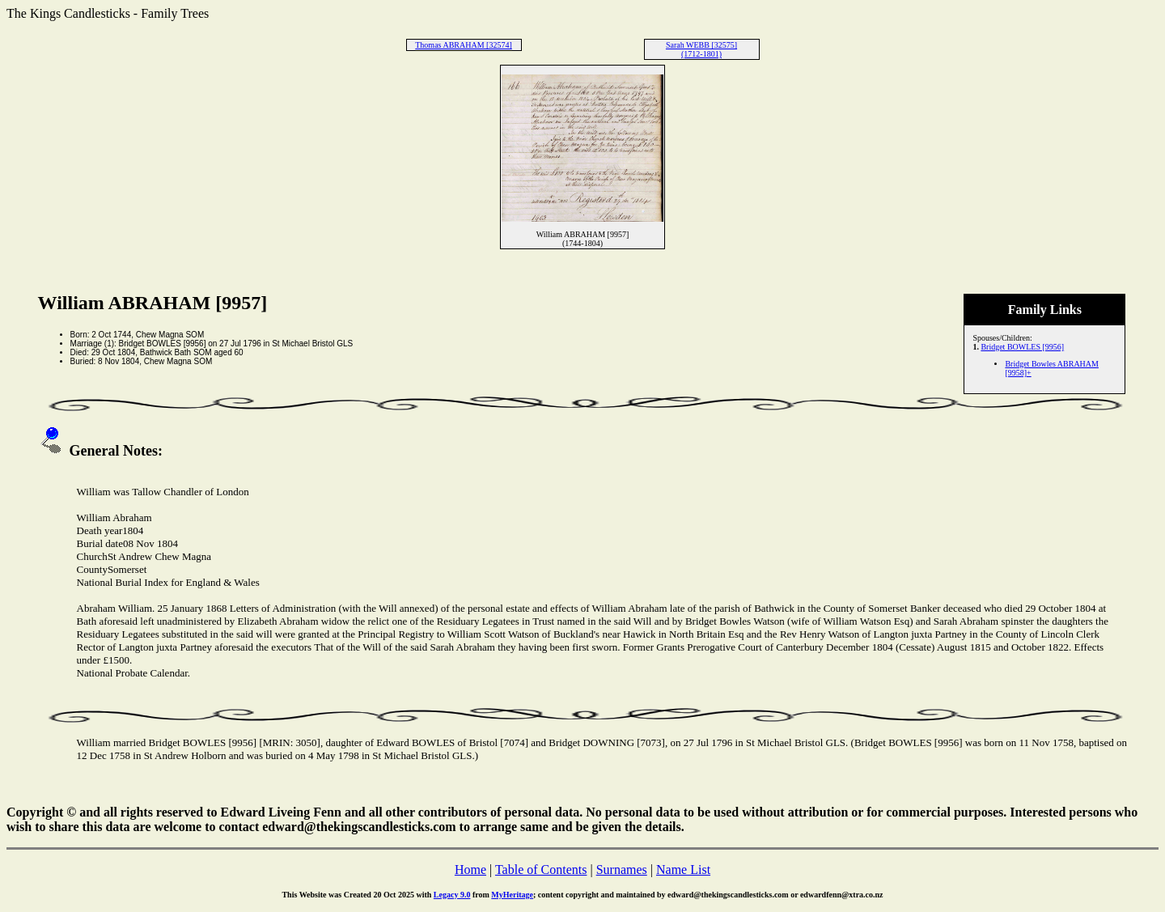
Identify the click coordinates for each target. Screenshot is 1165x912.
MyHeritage (512, 894)
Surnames (621, 869)
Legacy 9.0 (452, 894)
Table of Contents (541, 869)
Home (470, 869)
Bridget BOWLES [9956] (1022, 346)
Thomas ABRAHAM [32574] (463, 44)
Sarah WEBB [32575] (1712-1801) (701, 49)
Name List (683, 869)
